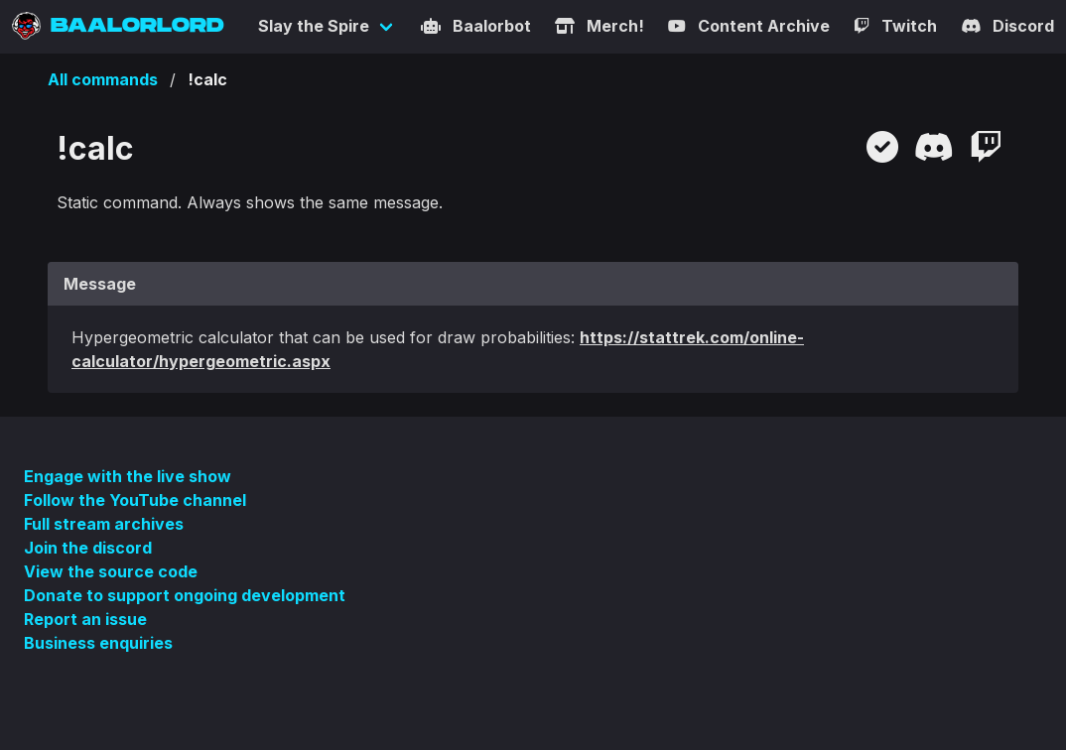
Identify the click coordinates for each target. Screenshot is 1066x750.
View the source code (111, 571)
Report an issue (85, 619)
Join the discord (88, 548)
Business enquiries (98, 643)
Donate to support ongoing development (184, 595)
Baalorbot (476, 26)
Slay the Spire (313, 26)
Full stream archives (104, 524)
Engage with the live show (127, 476)
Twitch (895, 26)
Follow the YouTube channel (135, 500)
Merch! (599, 26)
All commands (103, 79)
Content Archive (749, 26)
